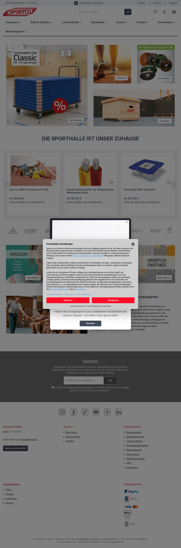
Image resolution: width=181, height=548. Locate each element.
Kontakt (90, 323)
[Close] (127, 222)
